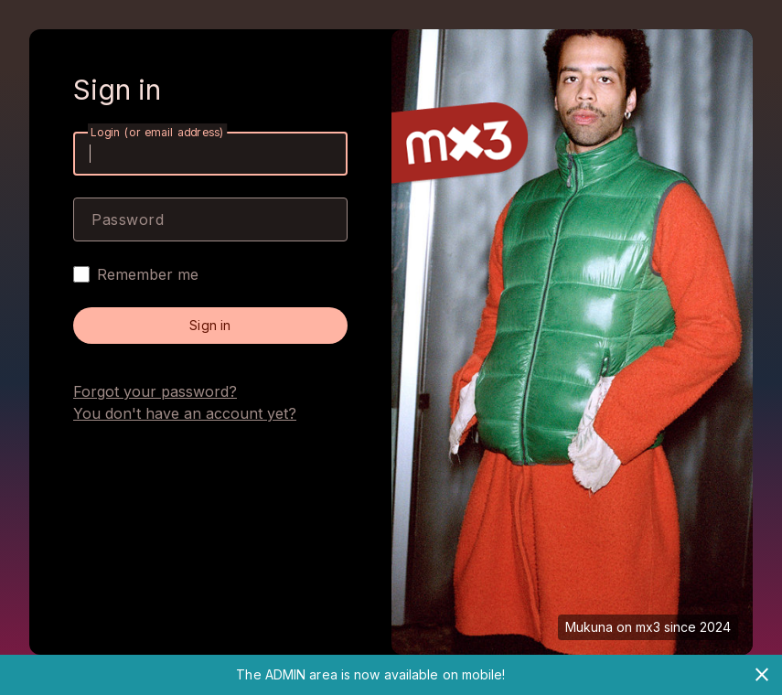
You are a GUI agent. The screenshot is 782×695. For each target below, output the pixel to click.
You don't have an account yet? (184, 413)
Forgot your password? (155, 391)
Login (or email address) (157, 132)
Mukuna (589, 627)
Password (127, 219)
